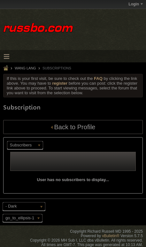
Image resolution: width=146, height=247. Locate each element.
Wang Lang (25, 68)
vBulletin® (110, 236)
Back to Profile (73, 127)
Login (135, 4)
